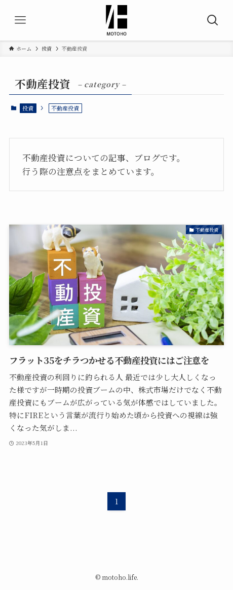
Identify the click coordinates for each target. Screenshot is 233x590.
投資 (27, 108)
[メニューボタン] (20, 20)
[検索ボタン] (212, 20)
